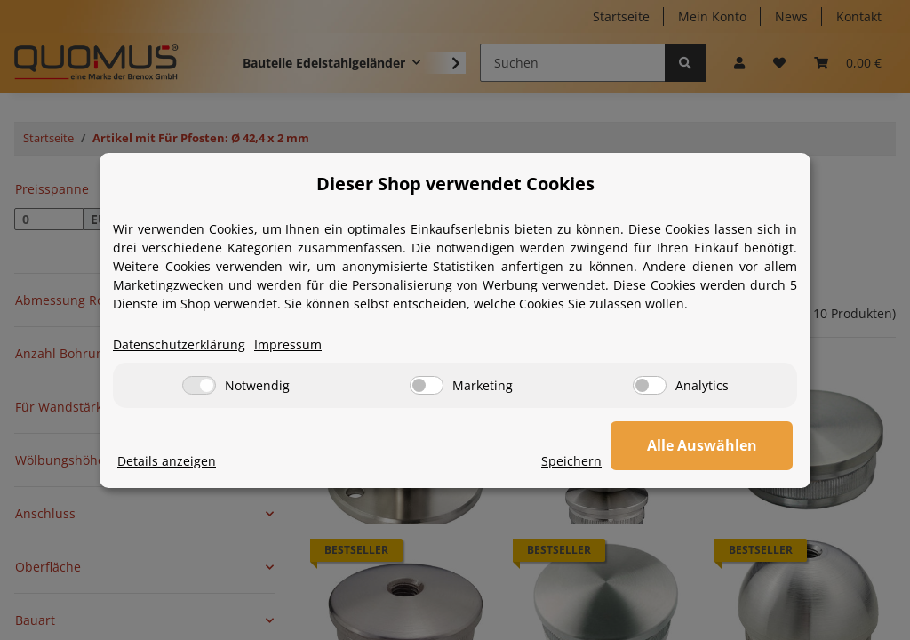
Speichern (576, 460)
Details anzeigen (166, 460)
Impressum (288, 344)
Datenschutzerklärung (179, 344)
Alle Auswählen (704, 445)
